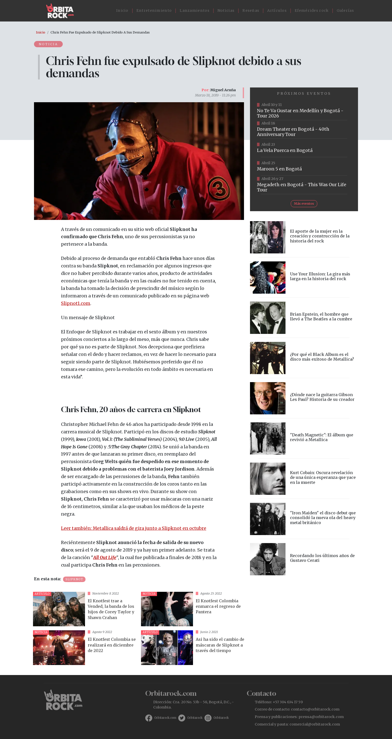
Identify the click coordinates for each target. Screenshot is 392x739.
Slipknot (74, 579)
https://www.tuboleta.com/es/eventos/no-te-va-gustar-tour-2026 (304, 111)
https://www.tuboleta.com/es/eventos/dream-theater (304, 129)
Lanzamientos (195, 10)
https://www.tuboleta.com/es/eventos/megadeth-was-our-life (304, 185)
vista (85, 609)
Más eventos (304, 203)
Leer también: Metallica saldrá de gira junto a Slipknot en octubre (133, 528)
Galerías (345, 10)
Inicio (122, 10)
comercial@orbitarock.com (315, 724)
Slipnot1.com (75, 303)
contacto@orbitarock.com (315, 709)
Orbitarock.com (165, 718)
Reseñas (250, 10)
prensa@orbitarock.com (321, 717)
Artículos (277, 10)
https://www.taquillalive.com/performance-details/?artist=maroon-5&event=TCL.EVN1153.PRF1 (304, 166)
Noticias (226, 10)
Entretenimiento (154, 10)
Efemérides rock (312, 10)
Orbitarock (194, 718)
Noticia (48, 44)
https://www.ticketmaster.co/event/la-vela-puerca (304, 148)
